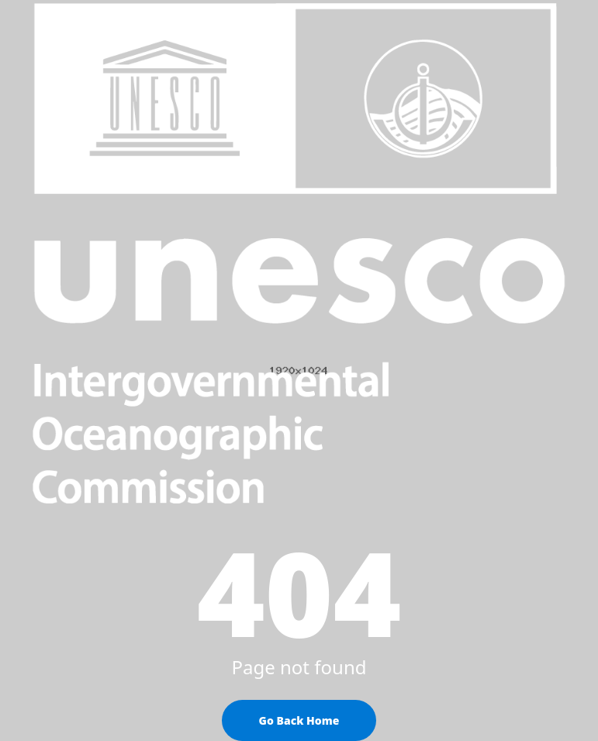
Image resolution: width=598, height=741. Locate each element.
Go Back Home (299, 720)
